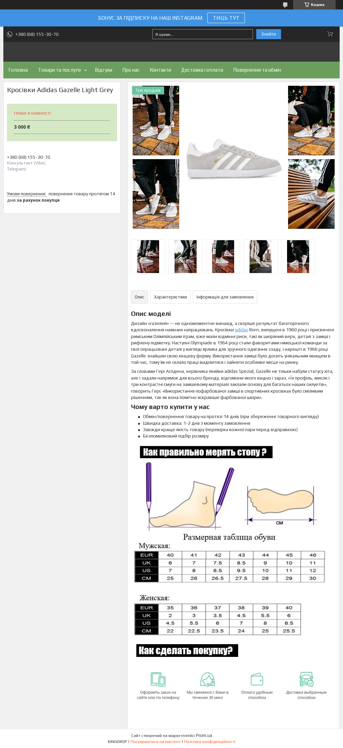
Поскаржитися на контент (156, 741)
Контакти (160, 70)
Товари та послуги (59, 70)
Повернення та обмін (257, 70)
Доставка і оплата (202, 70)
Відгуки (103, 70)
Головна (18, 70)
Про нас (131, 70)
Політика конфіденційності (209, 741)
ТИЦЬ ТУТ (226, 18)
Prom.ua (204, 735)
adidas (241, 329)
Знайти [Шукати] (268, 34)
